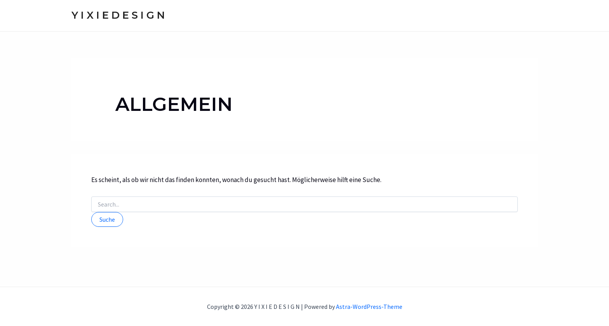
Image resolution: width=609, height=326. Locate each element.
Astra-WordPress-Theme (369, 306)
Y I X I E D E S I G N (118, 15)
